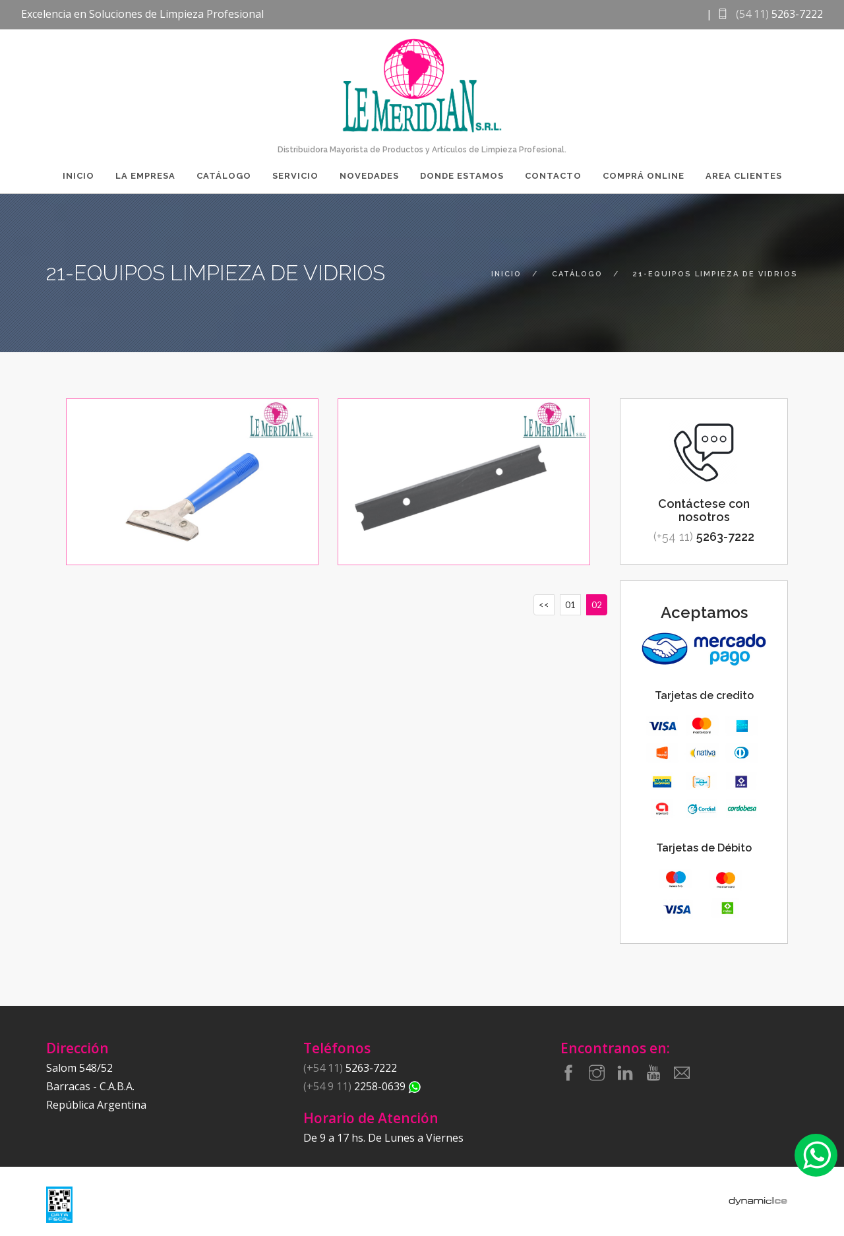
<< (544, 605)
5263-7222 (703, 536)
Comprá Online (643, 176)
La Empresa (145, 176)
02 (596, 605)
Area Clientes (744, 176)
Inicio (78, 176)
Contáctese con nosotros (704, 510)
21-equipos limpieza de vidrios (715, 274)
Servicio (295, 176)
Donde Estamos (462, 176)
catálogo (577, 274)
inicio (506, 274)
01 (570, 605)
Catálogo (223, 176)
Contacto (553, 176)
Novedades (369, 176)
